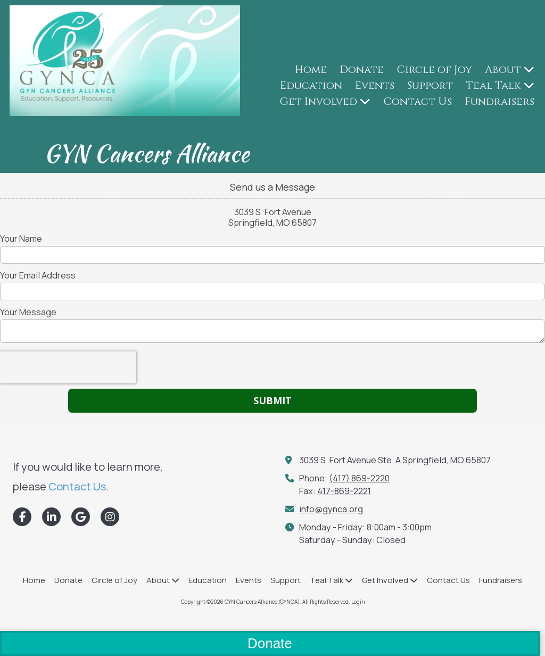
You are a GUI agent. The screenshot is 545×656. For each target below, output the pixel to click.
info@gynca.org (331, 509)
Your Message (28, 312)
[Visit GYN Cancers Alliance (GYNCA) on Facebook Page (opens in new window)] (22, 516)
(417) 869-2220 (359, 478)
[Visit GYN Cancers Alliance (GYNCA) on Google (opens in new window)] (80, 516)
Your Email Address (38, 275)
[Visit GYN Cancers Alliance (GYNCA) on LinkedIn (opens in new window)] (51, 516)
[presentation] (68, 367)
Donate (269, 643)
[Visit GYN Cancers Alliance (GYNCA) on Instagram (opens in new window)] (110, 516)
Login (358, 601)
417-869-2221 (344, 491)
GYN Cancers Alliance (146, 153)
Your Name (21, 238)
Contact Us (77, 486)
